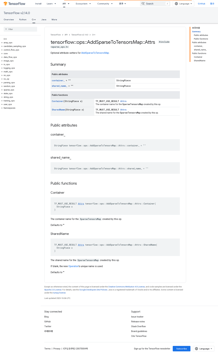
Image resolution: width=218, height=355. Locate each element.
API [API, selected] (64, 3)
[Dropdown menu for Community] (112, 3)
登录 (212, 3)
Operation (73, 266)
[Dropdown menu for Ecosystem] (91, 3)
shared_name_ (59, 85)
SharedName (58, 109)
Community (103, 3)
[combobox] (155, 3)
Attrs (123, 101)
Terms (47, 348)
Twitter (47, 326)
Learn (50, 3)
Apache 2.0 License (52, 290)
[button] (20, 42)
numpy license (59, 293)
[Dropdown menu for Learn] (56, 3)
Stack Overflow (138, 326)
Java (43, 19)
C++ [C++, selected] (34, 19)
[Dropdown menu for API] (69, 3)
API (66, 35)
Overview (9, 19)
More (54, 19)
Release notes (138, 321)
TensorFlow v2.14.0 (17, 13)
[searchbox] (20, 29)
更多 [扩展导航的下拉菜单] (121, 3)
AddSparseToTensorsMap (95, 52)
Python (22, 19)
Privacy (56, 348)
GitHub (201, 3)
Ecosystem (81, 3)
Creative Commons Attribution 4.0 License (126, 287)
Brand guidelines (139, 331)
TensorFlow (56, 35)
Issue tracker (137, 317)
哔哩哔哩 (48, 331)
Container (57, 101)
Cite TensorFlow (139, 336)
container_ (58, 80)
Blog (46, 317)
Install (38, 3)
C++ (93, 35)
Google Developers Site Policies (93, 290)
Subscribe (181, 348)
